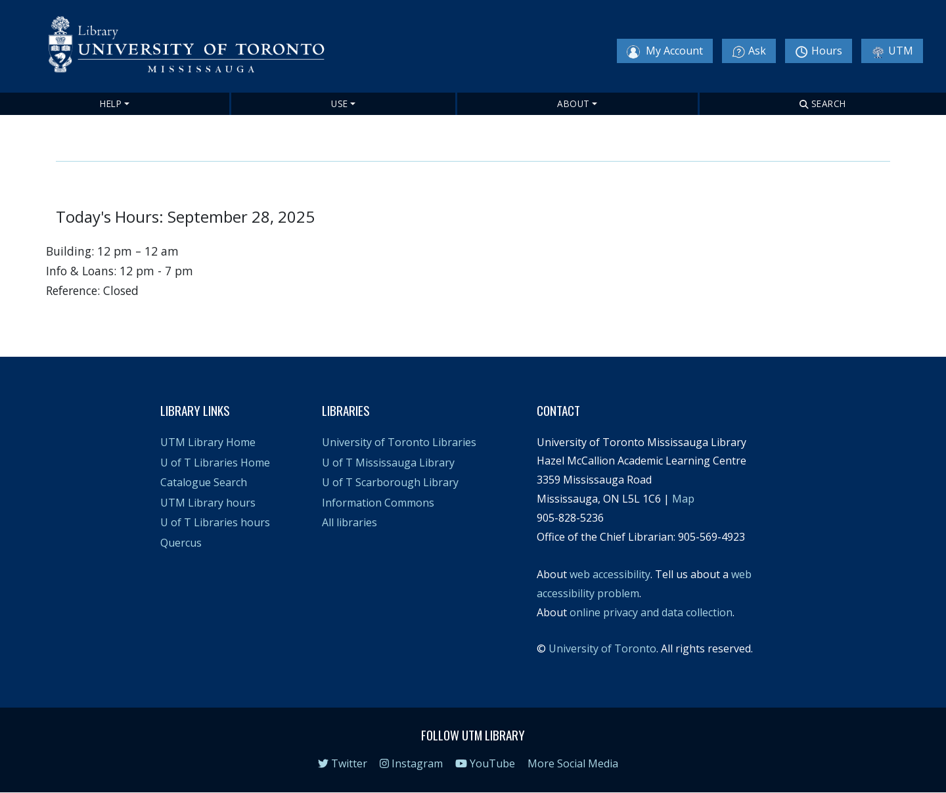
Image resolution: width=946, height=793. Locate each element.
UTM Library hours (208, 502)
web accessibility (610, 574)
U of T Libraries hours (215, 522)
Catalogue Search (203, 482)
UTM (892, 50)
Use (339, 103)
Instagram (411, 763)
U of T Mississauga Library (388, 462)
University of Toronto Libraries (399, 442)
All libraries (349, 522)
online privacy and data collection (651, 612)
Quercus (181, 542)
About (573, 103)
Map (683, 498)
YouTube (485, 763)
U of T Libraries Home (215, 462)
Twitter (342, 763)
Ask (749, 50)
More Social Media (573, 763)
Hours (818, 50)
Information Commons (378, 502)
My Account (665, 50)
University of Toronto (602, 648)
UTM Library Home (208, 442)
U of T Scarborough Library (390, 482)
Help (111, 103)
